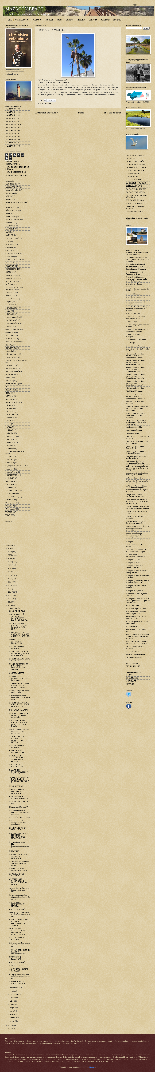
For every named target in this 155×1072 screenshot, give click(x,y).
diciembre (14, 608)
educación (9, 296)
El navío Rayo (131, 322)
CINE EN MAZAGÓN (17, 909)
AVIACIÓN (10, 229)
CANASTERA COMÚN (135, 161)
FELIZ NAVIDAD (16, 786)
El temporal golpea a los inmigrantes (19, 691)
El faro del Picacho (133, 294)
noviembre (14, 987)
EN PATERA (14, 851)
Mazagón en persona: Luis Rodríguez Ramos (136, 572)
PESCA (8, 421)
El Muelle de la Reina (134, 314)
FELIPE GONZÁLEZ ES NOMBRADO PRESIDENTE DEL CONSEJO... (18, 667)
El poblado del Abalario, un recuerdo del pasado (137, 331)
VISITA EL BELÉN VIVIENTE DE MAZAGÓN (16, 791)
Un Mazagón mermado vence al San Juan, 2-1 (18, 869)
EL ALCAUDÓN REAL (135, 180)
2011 (10, 599)
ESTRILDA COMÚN (134, 186)
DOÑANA (69, 20)
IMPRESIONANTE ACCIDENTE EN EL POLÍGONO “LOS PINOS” (18, 626)
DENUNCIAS (10, 278)
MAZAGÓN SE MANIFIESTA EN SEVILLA (17, 904)
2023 (10, 558)
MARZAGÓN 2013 (12, 146)
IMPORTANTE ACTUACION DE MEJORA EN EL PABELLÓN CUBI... (17, 931)
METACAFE (131, 681)
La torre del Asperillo (134, 478)
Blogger (92, 1067)
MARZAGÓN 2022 (13, 118)
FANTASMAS (15, 966)
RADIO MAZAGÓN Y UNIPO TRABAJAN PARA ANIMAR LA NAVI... (18, 723)
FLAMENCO (10, 320)
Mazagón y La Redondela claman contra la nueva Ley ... (19, 914)
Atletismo (9, 223)
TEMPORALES (11, 497)
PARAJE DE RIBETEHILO (15, 172)
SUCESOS (117, 20)
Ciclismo (9, 247)
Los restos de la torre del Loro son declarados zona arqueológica (137, 528)
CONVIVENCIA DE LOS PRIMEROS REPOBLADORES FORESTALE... (18, 836)
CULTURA (93, 20)
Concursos (9, 257)
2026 (10, 548)
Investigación (10, 357)
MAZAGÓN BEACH (24, 8)
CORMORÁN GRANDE (135, 171)
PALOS (59, 20)
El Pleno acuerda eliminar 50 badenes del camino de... (19, 945)
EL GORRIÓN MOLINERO (136, 183)
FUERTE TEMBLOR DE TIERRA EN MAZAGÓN (18, 856)
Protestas (9, 439)
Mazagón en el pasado (134, 563)
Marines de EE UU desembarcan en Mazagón (136, 556)
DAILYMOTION (132, 678)
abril (12, 1011)
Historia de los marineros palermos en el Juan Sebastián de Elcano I (136, 356)
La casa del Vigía (132, 433)
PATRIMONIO (11, 415)
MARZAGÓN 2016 (12, 137)
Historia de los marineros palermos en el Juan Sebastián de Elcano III (136, 369)
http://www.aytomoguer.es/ (55, 80)
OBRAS (8, 396)
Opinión (8, 399)
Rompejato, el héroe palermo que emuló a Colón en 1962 (137, 642)
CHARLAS (9, 244)
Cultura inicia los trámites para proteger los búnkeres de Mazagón (137, 259)
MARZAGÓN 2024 (13, 112)
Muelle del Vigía (132, 605)
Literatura (9, 365)
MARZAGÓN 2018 (12, 130)
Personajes (9, 418)
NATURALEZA (11, 384)
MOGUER (49, 20)
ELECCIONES (11, 299)
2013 (10, 592)
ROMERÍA (9, 460)
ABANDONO (10, 184)
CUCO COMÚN (132, 177)
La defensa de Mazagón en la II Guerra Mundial (137, 452)
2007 (10, 1029)
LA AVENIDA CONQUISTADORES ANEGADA (18, 772)
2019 (10, 572)
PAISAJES (9, 408)
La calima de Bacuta (134, 430)
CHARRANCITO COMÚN (136, 168)
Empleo (8, 302)
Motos (8, 378)
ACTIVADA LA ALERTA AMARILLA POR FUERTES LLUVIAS (19, 685)
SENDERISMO (11, 475)
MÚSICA (9, 381)
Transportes (10, 503)
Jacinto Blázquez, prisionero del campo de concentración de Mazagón (137, 408)
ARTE (7, 213)
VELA (7, 515)
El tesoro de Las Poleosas (136, 340)
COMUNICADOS (12, 254)
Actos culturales (12, 190)
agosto (12, 998)
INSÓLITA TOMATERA (18, 710)
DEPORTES (105, 20)
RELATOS (9, 457)
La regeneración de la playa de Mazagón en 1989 (137, 474)
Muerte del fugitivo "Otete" (136, 609)
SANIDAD (9, 463)
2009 (10, 605)
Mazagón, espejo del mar (135, 591)
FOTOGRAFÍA (11, 323)
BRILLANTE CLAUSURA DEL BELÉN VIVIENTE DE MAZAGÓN (19, 653)
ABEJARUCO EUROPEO (135, 155)
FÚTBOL (9, 326)
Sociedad (9, 478)
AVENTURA (10, 226)
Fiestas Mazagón (12, 317)
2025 (10, 552)
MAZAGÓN (37, 20)
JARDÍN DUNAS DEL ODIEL (16, 175)
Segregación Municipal (14, 466)
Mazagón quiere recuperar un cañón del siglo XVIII (137, 581)
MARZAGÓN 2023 (12, 115)
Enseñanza (9, 305)
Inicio (10, 20)
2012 (10, 595)
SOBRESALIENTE (16, 673)
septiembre (14, 994)
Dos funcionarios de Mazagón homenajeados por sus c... (19, 845)
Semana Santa (11, 472)
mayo (12, 1008)
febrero (13, 1018)
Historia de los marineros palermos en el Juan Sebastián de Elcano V (136, 383)
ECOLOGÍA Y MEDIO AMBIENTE (14, 288)
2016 (10, 582)
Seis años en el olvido (134, 651)
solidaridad (10, 481)
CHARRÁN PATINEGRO (136, 164)
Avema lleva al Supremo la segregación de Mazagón (19, 890)
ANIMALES (10, 207)
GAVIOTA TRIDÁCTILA (136, 192)
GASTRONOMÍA (12, 329)
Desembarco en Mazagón (136, 269)
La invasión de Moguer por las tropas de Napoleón (136, 462)
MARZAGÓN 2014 (12, 143)
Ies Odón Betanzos (12, 342)
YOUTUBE (130, 684)
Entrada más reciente (47, 112)
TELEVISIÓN (10, 493)
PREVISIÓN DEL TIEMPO (19, 817)
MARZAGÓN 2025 (13, 109)
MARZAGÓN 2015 (12, 140)
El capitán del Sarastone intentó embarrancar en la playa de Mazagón (136, 279)
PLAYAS (9, 427)
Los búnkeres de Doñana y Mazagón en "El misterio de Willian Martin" (136, 501)
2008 (10, 1025)
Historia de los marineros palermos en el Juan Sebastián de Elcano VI (136, 390)
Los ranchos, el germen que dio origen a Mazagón (136, 522)
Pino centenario (132, 626)
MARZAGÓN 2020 (13, 124)
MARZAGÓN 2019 (12, 127)
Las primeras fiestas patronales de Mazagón (135, 495)
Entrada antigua (112, 112)
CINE (7, 250)
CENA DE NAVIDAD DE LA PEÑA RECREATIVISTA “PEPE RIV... (18, 922)
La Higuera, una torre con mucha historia (136, 457)
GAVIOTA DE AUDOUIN (136, 189)
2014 (10, 589)
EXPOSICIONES (12, 308)
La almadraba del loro (134, 427)
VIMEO (129, 675)
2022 (10, 562)
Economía (9, 292)
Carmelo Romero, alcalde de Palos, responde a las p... (19, 976)
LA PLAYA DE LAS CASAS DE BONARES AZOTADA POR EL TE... (19, 634)
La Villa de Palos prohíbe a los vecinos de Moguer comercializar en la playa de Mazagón (137, 488)
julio (12, 1001)
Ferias (8, 311)
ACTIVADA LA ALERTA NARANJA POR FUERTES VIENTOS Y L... (19, 780)
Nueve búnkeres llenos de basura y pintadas (136, 612)
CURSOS (9, 272)
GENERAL (49, 103)
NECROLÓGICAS (12, 390)
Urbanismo (10, 509)
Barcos (8, 241)
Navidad (8, 387)
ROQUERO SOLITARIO (135, 203)
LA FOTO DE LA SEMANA (16, 360)
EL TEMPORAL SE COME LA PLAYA (19, 660)
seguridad (9, 469)
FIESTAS (9, 314)
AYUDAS (9, 235)
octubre (13, 991)
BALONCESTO (11, 238)
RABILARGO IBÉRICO (135, 200)
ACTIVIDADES (11, 187)
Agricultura (10, 193)
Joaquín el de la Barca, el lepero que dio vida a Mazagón (135, 415)
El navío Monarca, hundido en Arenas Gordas (136, 318)
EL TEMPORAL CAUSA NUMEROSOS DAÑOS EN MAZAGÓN (19, 705)
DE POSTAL (10, 275)
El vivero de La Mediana (135, 346)
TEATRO (9, 487)
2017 (10, 579)
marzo (12, 1014)
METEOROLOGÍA (12, 371)
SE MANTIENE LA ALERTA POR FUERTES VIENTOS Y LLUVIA (19, 739)
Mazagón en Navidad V (18, 807)
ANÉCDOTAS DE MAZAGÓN (17, 202)
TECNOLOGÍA (11, 490)
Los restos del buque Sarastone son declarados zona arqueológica (136, 535)
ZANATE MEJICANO (134, 211)
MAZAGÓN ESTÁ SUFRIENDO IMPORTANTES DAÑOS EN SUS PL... (18, 617)
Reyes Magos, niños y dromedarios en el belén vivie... (19, 697)
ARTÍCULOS (10, 217)
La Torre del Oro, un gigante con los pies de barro (137, 482)
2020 (10, 569)
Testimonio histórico (134, 657)
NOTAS (8, 393)
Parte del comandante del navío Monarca (136, 617)
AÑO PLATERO (11, 210)
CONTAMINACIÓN (13, 260)
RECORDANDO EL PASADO (16, 452)
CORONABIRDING (133, 174)
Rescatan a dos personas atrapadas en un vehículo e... (19, 731)
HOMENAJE (10, 339)
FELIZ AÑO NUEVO (17, 611)
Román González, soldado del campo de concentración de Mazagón (137, 636)
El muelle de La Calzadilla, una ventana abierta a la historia (136, 309)
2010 (10, 602)
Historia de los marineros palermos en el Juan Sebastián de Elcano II (136, 362)
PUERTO (9, 445)
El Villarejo (130, 343)
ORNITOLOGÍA (11, 402)
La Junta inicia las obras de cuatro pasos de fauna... (19, 863)
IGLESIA (9, 345)
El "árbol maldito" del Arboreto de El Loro (134, 273)
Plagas (8, 424)
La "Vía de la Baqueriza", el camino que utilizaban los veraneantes (136, 422)
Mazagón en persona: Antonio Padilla (134, 567)
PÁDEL (8, 405)
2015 (10, 585)
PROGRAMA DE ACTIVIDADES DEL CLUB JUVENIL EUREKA (18, 758)
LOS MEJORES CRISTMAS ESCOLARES (15, 641)
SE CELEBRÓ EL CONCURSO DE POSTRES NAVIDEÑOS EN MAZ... (19, 882)
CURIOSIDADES (12, 269)
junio (12, 1004)
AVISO (8, 232)
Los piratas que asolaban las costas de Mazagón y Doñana (137, 507)
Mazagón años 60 (133, 560)
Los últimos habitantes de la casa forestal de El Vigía (137, 551)
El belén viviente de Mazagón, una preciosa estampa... (19, 812)
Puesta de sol (10, 449)
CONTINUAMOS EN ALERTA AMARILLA (19, 797)
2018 (10, 575)
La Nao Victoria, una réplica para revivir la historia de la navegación (137, 468)
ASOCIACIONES (12, 220)
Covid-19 (8, 263)
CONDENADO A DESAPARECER (16, 751)
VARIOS (8, 512)
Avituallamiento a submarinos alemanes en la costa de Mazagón (137, 252)
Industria (9, 351)
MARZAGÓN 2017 (12, 134)
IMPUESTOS (10, 348)
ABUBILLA (130, 158)
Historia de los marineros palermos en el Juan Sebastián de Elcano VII (136, 397)
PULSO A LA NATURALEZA (16, 766)
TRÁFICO (9, 500)
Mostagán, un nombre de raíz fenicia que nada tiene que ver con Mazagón (138, 600)
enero (12, 1021)
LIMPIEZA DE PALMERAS (15, 958)
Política (8, 430)
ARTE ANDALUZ (133, 666)
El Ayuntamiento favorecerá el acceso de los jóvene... (19, 678)
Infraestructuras (11, 354)
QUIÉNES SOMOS (22, 20)
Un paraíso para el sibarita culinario (17, 982)
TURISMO (9, 506)
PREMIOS (9, 433)
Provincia (9, 442)
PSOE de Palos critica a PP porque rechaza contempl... (18, 715)
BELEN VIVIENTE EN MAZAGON (17, 829)
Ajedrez (8, 199)
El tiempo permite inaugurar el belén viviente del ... (17, 823)
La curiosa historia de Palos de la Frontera (137, 442)
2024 (10, 555)
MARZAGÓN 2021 (12, 121)
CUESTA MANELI (12, 164)
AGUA (8, 196)
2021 (10, 565)
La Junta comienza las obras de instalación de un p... (19, 897)
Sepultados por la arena (135, 654)
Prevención (10, 436)
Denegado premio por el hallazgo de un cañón (135, 265)
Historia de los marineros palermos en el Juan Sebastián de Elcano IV (136, 376)
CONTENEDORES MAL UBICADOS (18, 970)
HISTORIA (81, 20)
